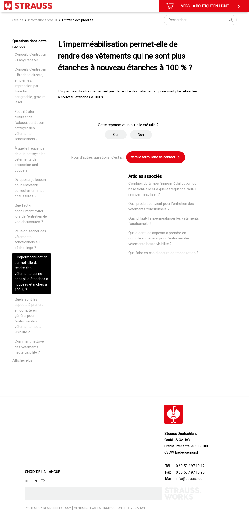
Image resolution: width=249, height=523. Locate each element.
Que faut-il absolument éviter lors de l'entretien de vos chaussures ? (31, 213)
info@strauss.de (189, 479)
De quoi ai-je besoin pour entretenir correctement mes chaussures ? (30, 187)
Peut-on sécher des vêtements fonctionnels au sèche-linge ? (30, 239)
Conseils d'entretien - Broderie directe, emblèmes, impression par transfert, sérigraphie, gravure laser (30, 85)
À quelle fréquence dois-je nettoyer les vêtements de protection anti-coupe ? (30, 159)
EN (35, 481)
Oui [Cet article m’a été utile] (115, 135)
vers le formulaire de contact (155, 157)
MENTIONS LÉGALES (87, 508)
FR (43, 481)
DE (27, 481)
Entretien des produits (77, 20)
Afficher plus (22, 360)
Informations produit (42, 20)
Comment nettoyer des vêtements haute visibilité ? (30, 347)
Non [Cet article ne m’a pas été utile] (141, 135)
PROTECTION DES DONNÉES (43, 508)
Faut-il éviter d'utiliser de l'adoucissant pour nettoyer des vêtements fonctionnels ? (29, 125)
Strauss (17, 20)
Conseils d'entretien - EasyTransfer (30, 57)
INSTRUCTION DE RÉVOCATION (124, 508)
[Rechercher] (200, 20)
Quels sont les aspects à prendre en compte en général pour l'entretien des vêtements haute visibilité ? (29, 315)
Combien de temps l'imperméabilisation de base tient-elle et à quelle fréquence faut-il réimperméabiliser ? (162, 189)
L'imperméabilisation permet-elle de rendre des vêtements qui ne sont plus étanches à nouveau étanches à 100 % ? (31, 273)
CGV (68, 508)
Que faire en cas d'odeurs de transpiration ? (163, 253)
